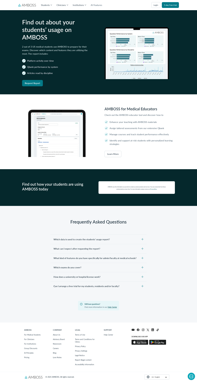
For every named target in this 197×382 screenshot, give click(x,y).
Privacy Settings (81, 351)
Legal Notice (80, 355)
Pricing (26, 357)
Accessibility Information (84, 364)
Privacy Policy (80, 346)
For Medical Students (32, 335)
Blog (54, 353)
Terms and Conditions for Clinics (85, 340)
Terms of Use (80, 335)
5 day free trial (170, 5)
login (156, 5)
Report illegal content (83, 360)
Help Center (112, 307)
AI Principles (29, 353)
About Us (56, 335)
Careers (56, 348)
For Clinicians (29, 339)
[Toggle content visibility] (98, 239)
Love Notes (57, 357)
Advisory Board (59, 339)
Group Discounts (30, 348)
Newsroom (57, 344)
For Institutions (30, 344)
